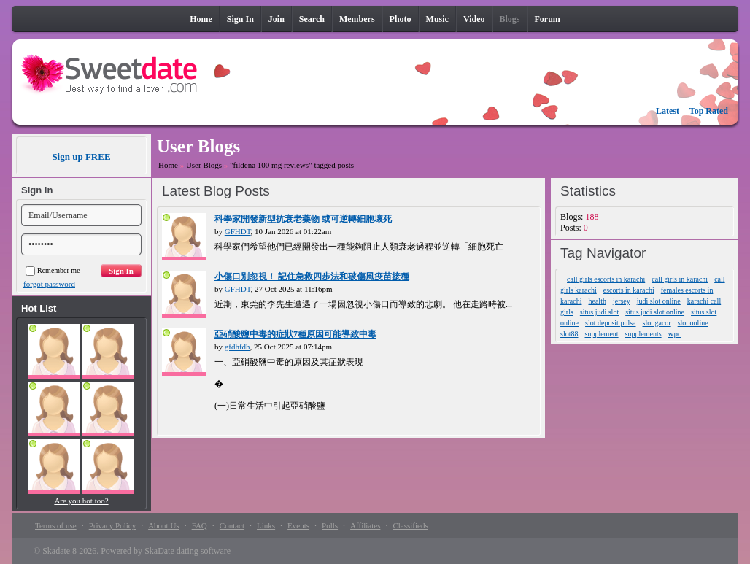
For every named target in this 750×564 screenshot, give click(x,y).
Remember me (53, 270)
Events (298, 525)
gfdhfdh (237, 346)
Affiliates (365, 525)
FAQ (199, 525)
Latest (667, 111)
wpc (674, 333)
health (597, 301)
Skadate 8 (59, 551)
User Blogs (204, 165)
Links (266, 525)
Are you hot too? (81, 500)
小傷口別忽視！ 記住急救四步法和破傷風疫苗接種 (311, 276)
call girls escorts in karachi (606, 279)
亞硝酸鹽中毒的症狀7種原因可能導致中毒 (295, 334)
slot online (693, 323)
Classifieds (410, 525)
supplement (602, 334)
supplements (643, 334)
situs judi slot (599, 312)
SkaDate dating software (187, 551)
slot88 (569, 334)
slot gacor (657, 323)
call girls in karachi (680, 279)
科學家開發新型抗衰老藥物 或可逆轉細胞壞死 (303, 219)
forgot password (49, 283)
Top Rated (708, 111)
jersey (621, 301)
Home (168, 165)
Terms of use (56, 525)
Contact (232, 525)
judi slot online (659, 301)
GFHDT (238, 231)
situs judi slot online (654, 312)
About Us (163, 525)
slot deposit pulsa (610, 323)
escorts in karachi (628, 290)
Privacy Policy (112, 525)
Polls (330, 525)
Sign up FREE (81, 156)
